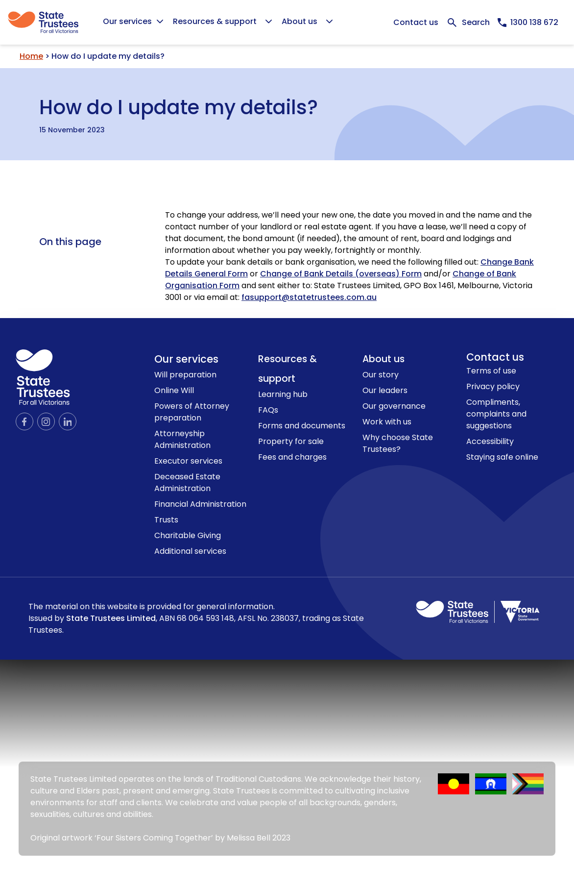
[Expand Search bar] (468, 22)
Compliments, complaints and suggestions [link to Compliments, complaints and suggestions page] (496, 413)
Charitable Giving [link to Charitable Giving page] (187, 535)
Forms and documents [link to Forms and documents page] (301, 425)
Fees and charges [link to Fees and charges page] (292, 457)
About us (383, 359)
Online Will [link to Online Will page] (174, 390)
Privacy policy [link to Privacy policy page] (493, 386)
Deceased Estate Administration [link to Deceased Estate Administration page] (187, 482)
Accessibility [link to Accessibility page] (490, 441)
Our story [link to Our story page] (380, 374)
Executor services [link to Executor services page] (188, 461)
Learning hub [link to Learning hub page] (283, 394)
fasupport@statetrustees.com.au (309, 297)
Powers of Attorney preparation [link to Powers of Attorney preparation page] (191, 411)
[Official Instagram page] (46, 421)
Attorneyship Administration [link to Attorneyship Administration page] (182, 439)
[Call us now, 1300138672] (528, 22)
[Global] (287, 22)
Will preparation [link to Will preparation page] (185, 374)
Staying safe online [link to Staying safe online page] (502, 457)
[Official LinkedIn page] (67, 421)
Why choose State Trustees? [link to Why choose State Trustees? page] (397, 443)
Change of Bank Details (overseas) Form (341, 273)
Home (31, 56)
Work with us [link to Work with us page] (386, 421)
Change (468, 273)
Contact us (415, 22)
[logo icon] (43, 377)
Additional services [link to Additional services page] (190, 551)
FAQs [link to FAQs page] (268, 410)
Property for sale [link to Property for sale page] (291, 441)
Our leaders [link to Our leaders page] (384, 390)
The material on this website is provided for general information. (196, 618)
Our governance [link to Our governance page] (394, 406)
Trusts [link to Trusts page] (166, 519)
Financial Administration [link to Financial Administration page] (200, 504)
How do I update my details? (178, 105)
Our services (186, 359)
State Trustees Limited (111, 618)
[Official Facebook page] (24, 421)
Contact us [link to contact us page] (495, 357)
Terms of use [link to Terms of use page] (491, 370)
